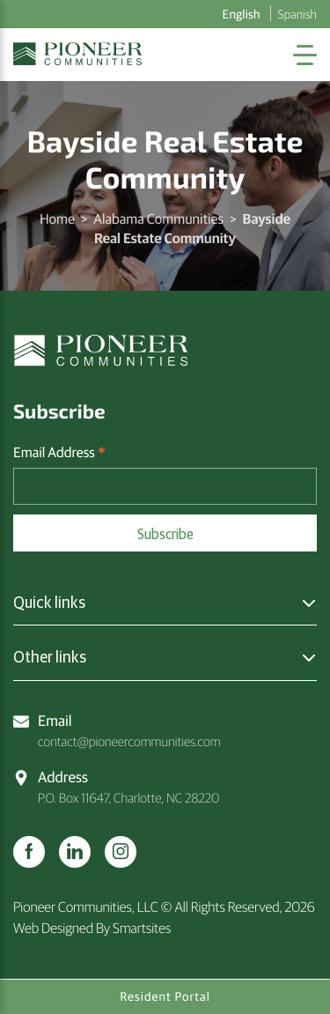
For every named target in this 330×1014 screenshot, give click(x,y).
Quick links (49, 601)
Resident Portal (165, 996)
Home (57, 218)
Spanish (297, 13)
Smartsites (142, 927)
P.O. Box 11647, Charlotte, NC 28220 (116, 786)
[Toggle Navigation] (305, 54)
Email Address (59, 452)
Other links (49, 656)
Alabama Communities (158, 218)
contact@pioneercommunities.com (117, 730)
